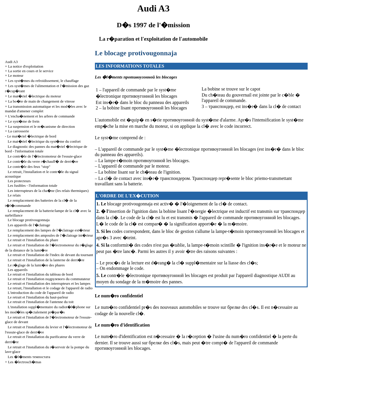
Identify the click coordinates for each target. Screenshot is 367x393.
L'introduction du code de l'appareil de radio (41, 292)
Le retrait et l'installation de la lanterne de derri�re (46, 260)
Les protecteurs (19, 181)
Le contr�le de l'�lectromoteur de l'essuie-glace (45, 156)
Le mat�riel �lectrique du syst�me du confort (44, 141)
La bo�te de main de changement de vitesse (41, 101)
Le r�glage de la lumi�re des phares (36, 265)
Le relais (14, 195)
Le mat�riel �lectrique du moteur (34, 96)
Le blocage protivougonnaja (29, 220)
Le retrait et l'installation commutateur (49, 279)
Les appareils (18, 270)
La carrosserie (18, 131)
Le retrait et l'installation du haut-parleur (38, 297)
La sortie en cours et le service (30, 71)
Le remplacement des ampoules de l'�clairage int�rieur (50, 235)
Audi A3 (11, 62)
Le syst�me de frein (23, 121)
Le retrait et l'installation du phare (33, 240)
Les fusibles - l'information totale (32, 185)
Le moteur (16, 75)
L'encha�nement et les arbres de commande (41, 116)
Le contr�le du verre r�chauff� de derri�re (43, 161)
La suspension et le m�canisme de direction (41, 126)
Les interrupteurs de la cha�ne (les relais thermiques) (48, 190)
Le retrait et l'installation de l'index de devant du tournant (50, 255)
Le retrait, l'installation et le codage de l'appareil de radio (50, 288)
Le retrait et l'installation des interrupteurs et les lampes (49, 283)
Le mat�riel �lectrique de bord (31, 136)
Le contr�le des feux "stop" (29, 166)
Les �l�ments (29, 357)
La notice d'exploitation (25, 66)
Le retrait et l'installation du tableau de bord (40, 274)
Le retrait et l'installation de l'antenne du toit (41, 302)
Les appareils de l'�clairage (29, 225)
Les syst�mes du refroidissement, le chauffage (43, 80)
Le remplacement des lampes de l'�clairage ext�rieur (49, 230)
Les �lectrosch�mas (24, 362)
